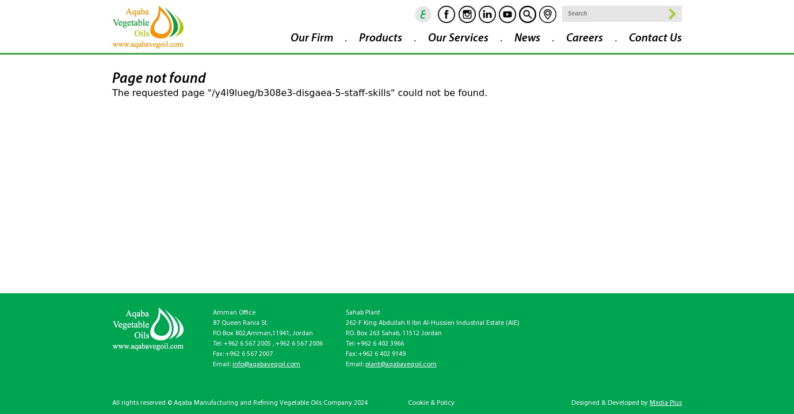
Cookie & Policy (431, 403)
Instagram (467, 14)
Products (380, 38)
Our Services (458, 38)
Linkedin (487, 14)
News (527, 38)
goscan (527, 14)
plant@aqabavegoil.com (401, 364)
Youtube (507, 14)
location (547, 14)
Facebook (446, 14)
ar (423, 14)
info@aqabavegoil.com (266, 364)
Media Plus (666, 403)
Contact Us (655, 38)
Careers (584, 38)
